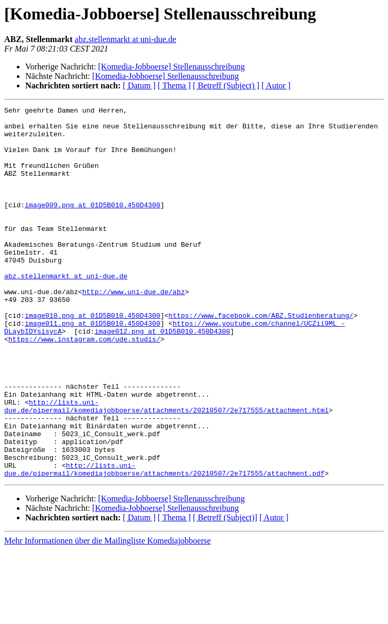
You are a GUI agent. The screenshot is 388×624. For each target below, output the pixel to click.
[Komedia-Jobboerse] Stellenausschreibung (171, 66)
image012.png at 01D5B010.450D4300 (162, 376)
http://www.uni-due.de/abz (133, 329)
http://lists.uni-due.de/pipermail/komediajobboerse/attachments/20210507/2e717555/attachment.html (166, 466)
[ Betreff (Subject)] (225, 591)
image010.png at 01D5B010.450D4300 (92, 358)
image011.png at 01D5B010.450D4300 (92, 367)
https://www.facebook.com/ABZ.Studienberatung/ (260, 358)
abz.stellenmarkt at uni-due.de (125, 39)
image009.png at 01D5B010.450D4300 (92, 225)
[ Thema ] (174, 85)
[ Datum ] (139, 85)
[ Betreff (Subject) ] (226, 85)
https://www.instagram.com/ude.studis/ (84, 386)
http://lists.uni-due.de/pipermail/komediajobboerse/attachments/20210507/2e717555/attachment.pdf (164, 542)
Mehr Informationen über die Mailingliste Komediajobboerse (107, 614)
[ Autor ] (276, 85)
